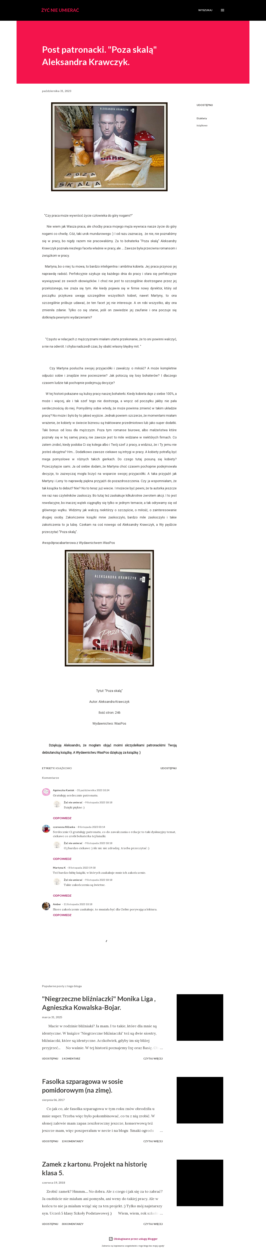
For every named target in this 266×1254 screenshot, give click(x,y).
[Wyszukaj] (205, 10)
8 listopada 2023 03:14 (91, 826)
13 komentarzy (72, 1141)
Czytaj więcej (153, 1058)
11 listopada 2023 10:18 (78, 904)
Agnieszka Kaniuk (63, 790)
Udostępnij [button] (205, 105)
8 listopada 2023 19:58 (82, 867)
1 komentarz (71, 1058)
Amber (57, 904)
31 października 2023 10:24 (93, 790)
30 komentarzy (72, 1223)
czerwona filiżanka (64, 826)
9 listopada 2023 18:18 (98, 802)
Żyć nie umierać (60, 10)
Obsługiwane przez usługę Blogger (133, 1239)
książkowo (202, 125)
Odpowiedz (62, 818)
